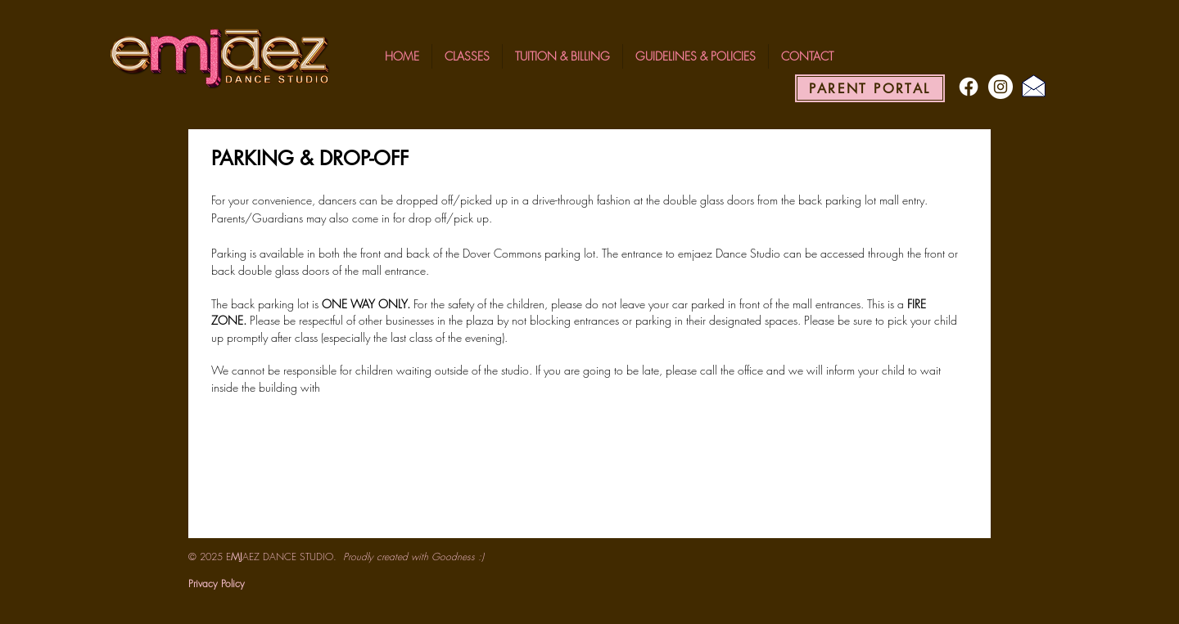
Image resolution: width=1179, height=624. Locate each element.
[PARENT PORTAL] (870, 88)
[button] (467, 56)
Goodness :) (457, 556)
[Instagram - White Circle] (1000, 86)
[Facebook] (968, 86)
